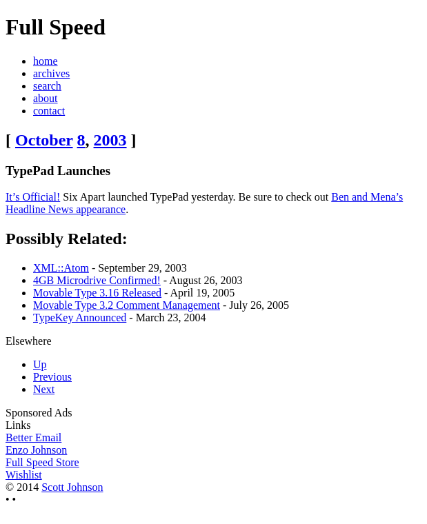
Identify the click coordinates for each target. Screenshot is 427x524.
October (44, 140)
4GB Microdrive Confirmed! (97, 280)
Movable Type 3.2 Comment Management (126, 305)
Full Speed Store (42, 462)
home (45, 61)
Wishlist (24, 475)
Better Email (33, 437)
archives (51, 73)
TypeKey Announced (79, 317)
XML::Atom (61, 268)
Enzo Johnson (36, 450)
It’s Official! (33, 197)
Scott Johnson (72, 487)
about (45, 98)
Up (40, 364)
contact (49, 111)
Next (43, 389)
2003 (110, 140)
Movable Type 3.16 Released (97, 293)
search (47, 86)
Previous (52, 377)
